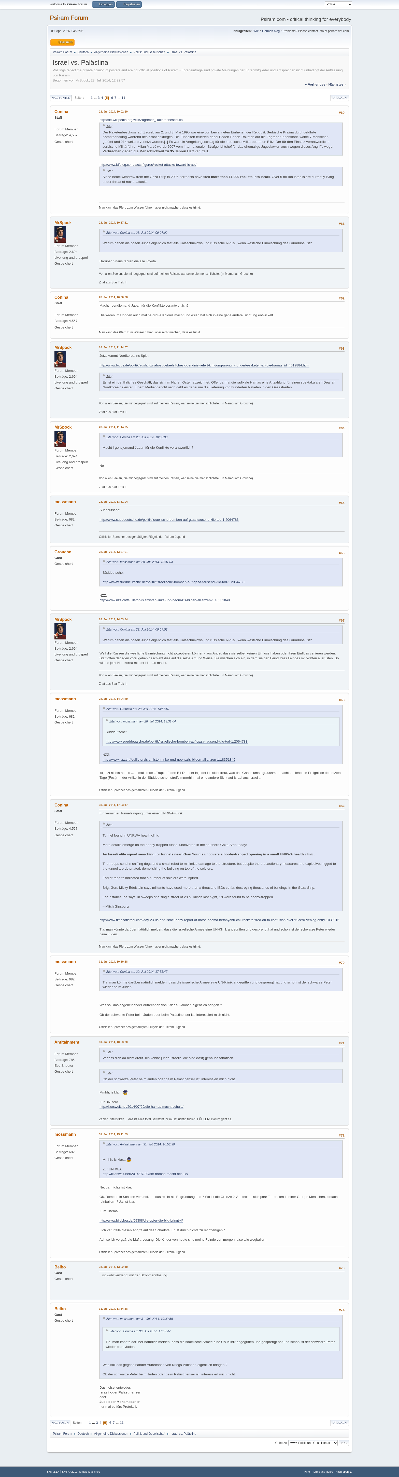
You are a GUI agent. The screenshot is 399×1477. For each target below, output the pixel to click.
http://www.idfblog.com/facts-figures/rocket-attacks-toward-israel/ (147, 165)
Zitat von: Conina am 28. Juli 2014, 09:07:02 (136, 233)
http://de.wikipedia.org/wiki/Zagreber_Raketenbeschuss (141, 120)
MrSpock (63, 223)
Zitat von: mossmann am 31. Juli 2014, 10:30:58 (139, 1319)
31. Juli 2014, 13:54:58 (113, 1308)
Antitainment (66, 1042)
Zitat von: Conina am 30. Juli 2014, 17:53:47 (136, 972)
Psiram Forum (69, 17)
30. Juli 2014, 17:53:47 (113, 804)
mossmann (65, 502)
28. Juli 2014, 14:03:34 (113, 619)
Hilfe (307, 1471)
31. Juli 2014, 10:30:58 (113, 961)
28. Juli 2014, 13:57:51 (113, 551)
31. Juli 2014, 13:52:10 (113, 1266)
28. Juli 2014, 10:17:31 (113, 222)
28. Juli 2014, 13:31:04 (113, 501)
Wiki (256, 31)
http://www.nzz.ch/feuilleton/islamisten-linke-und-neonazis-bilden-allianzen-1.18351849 (164, 600)
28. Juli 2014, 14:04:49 (113, 698)
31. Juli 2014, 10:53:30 (113, 1042)
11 (123, 98)
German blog (271, 31)
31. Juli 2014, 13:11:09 (113, 1134)
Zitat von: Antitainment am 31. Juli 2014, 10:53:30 (140, 1144)
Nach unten (61, 97)
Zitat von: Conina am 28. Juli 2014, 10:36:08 (136, 437)
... (96, 98)
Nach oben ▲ (343, 1471)
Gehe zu (281, 1443)
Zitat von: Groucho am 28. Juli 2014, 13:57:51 (137, 709)
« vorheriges (315, 84)
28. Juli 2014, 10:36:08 (113, 297)
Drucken (340, 97)
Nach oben (60, 1422)
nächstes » (337, 84)
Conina (61, 112)
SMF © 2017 (70, 1471)
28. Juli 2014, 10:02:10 (113, 111)
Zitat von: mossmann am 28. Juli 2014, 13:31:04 (139, 562)
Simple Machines (89, 1471)
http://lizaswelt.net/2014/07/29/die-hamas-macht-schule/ (141, 1107)
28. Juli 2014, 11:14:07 (113, 347)
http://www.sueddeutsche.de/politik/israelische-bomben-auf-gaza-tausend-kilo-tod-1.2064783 (169, 520)
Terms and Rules (322, 1471)
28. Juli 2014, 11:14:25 (113, 427)
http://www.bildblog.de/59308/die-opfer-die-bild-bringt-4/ (141, 1220)
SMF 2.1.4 (53, 1471)
